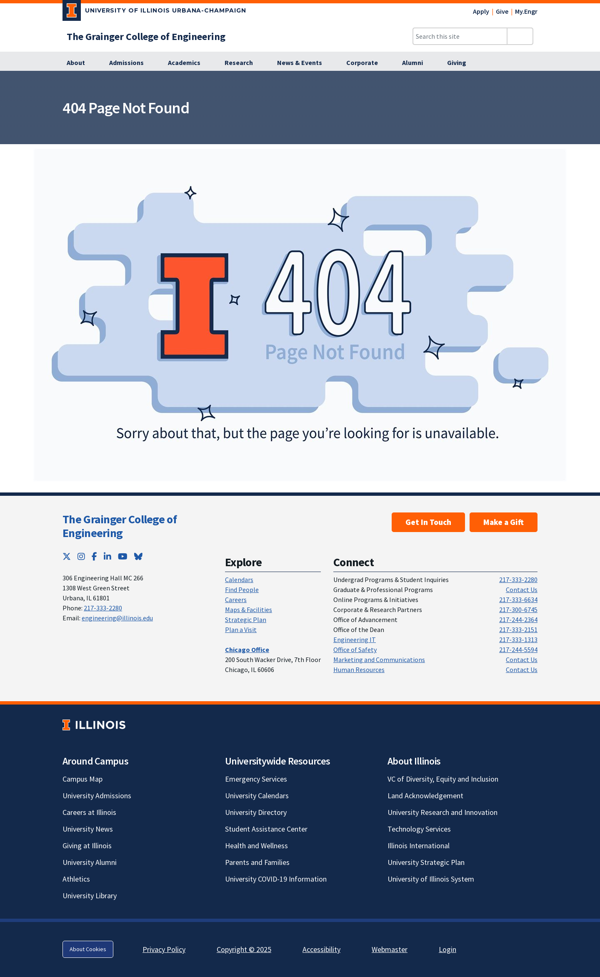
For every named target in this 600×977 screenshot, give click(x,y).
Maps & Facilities (248, 609)
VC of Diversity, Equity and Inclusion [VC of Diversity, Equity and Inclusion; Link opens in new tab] (443, 779)
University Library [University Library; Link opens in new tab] (89, 895)
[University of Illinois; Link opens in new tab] (93, 724)
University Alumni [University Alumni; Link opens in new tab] (89, 862)
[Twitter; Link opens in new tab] (66, 556)
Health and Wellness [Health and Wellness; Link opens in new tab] (256, 845)
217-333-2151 (518, 629)
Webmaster (390, 949)
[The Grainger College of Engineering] (146, 36)
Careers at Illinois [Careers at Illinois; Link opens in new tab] (89, 812)
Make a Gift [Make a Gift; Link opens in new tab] (503, 522)
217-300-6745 (518, 609)
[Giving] (461, 63)
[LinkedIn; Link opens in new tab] (107, 556)
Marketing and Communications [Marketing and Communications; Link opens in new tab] (379, 659)
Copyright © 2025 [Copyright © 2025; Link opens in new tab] (244, 949)
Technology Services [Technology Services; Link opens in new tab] (419, 829)
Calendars (239, 579)
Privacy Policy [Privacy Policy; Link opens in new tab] (163, 949)
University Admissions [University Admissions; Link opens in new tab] (96, 795)
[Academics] (189, 63)
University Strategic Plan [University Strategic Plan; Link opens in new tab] (426, 862)
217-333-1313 (518, 639)
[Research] (243, 63)
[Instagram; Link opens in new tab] (81, 556)
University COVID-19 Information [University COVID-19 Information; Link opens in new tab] (276, 879)
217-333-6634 (518, 599)
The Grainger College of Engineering (119, 526)
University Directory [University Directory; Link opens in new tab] (256, 812)
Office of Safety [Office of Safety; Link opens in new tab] (355, 649)
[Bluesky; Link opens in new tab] (138, 556)
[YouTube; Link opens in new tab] (123, 556)
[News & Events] (304, 63)
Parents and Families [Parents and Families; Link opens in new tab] (257, 862)
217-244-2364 (518, 619)
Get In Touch (428, 522)
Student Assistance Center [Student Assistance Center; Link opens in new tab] (266, 829)
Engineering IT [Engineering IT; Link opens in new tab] (354, 639)
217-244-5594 (518, 649)
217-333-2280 (103, 608)
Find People (242, 589)
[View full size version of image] (588, 79)
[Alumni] (417, 63)
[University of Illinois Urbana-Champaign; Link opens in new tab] (154, 12)
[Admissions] (131, 63)
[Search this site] (460, 36)
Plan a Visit (241, 629)
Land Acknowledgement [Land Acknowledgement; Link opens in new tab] (425, 795)
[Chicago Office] (247, 649)
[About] (80, 63)
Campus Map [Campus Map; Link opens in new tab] (82, 779)
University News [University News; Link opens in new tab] (87, 829)
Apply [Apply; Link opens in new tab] (481, 11)
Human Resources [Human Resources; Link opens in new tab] (359, 669)
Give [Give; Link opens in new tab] (502, 11)
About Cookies (88, 949)
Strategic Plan (245, 619)
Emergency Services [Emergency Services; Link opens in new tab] (256, 779)
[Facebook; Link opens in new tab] (94, 556)
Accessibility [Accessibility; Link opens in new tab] (321, 949)
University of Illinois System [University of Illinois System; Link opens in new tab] (431, 879)
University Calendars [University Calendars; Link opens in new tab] (257, 795)
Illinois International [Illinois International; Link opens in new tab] (419, 845)
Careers (236, 599)
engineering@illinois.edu (117, 618)
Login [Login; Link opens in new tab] (447, 949)
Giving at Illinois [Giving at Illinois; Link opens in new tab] (87, 845)
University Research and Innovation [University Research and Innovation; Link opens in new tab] (443, 812)
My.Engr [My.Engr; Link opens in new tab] (526, 11)
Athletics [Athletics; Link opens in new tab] (76, 879)
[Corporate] (366, 63)
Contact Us (522, 589)
